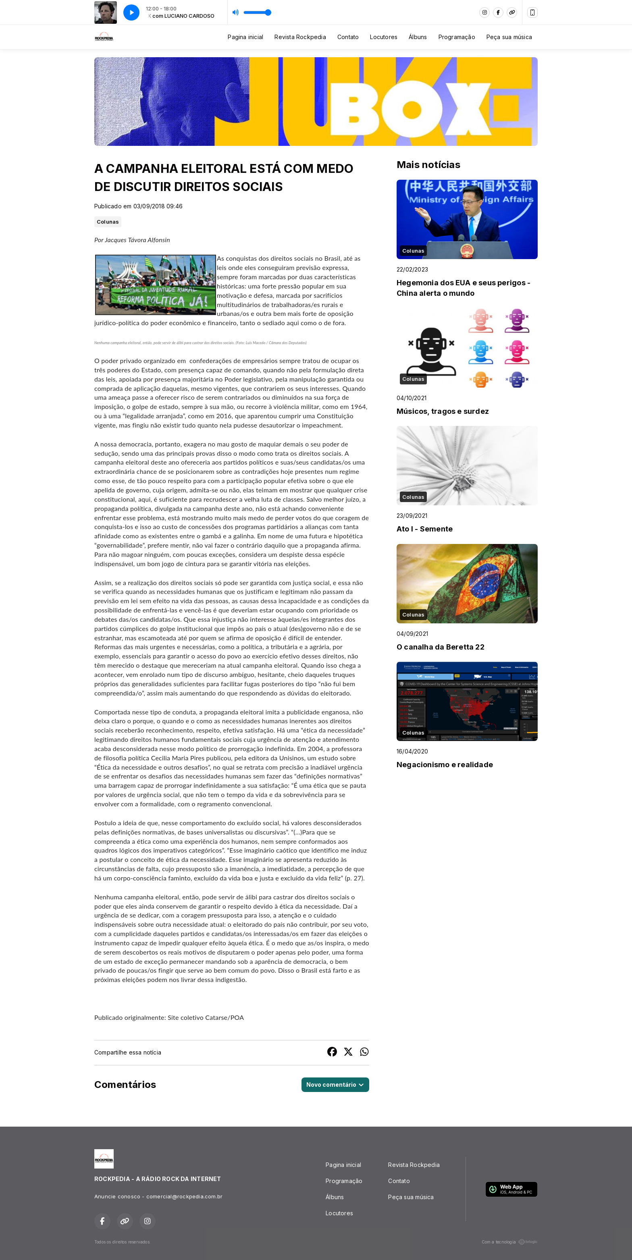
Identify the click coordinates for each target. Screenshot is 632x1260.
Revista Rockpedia (300, 36)
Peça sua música (509, 36)
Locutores (383, 36)
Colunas (108, 221)
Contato (348, 36)
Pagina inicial (245, 36)
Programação (457, 36)
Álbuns (418, 36)
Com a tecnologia (510, 1242)
